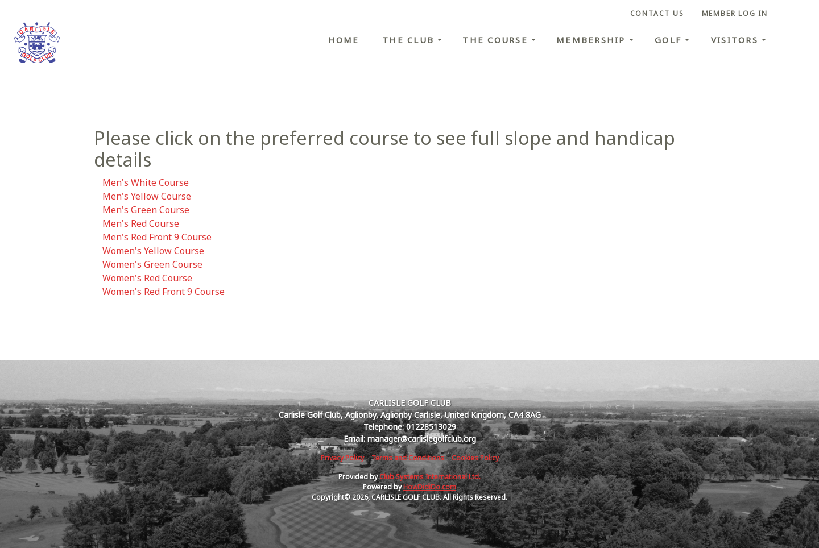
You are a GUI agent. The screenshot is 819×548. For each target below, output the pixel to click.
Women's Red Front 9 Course (163, 291)
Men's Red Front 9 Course (157, 237)
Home (343, 39)
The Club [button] (409, 39)
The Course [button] (496, 39)
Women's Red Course (147, 278)
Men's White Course (145, 182)
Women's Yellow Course (153, 250)
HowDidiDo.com (429, 487)
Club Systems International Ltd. (430, 476)
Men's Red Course (140, 223)
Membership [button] (592, 39)
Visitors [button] (736, 39)
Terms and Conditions (407, 458)
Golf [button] (670, 39)
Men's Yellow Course (146, 196)
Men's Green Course (145, 210)
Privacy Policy (342, 458)
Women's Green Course (152, 264)
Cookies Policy (475, 458)
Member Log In (735, 13)
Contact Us (657, 13)
